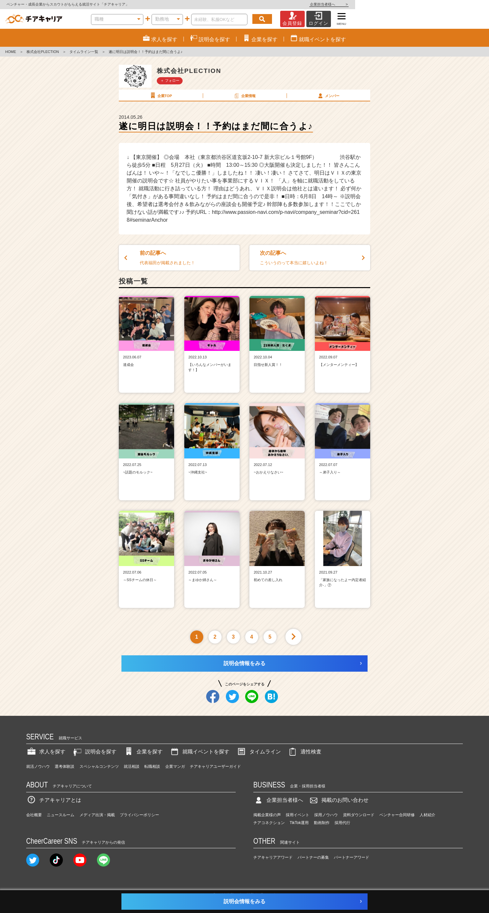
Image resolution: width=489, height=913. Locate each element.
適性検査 (304, 752)
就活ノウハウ (38, 766)
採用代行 (342, 822)
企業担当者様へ (463, 4)
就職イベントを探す (199, 752)
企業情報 (244, 95)
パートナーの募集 (313, 857)
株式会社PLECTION (43, 52)
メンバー (328, 95)
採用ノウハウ (326, 815)
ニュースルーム (60, 815)
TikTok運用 (299, 822)
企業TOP (160, 95)
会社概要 (34, 815)
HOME (10, 52)
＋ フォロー (169, 80)
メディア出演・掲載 (97, 815)
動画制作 (322, 822)
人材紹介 (427, 815)
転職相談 (152, 766)
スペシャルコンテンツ (99, 766)
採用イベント (297, 815)
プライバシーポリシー (139, 815)
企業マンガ (175, 766)
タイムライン (258, 752)
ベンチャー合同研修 (397, 815)
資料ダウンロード (358, 815)
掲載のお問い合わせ (338, 800)
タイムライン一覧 (83, 52)
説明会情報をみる (244, 663)
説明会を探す (94, 752)
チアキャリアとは (53, 800)
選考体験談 (64, 766)
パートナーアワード (351, 857)
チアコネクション (269, 822)
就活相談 (131, 766)
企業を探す (143, 752)
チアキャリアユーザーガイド (215, 766)
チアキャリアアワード (273, 857)
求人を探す (45, 752)
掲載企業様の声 (267, 815)
